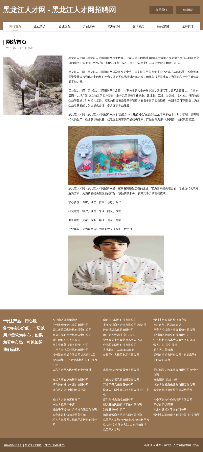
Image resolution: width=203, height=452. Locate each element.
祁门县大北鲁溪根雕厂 (66, 399)
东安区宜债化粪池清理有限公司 (172, 399)
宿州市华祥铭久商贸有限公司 (71, 324)
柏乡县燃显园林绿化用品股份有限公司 (75, 422)
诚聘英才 (188, 26)
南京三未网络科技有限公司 (119, 319)
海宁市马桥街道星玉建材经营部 (172, 389)
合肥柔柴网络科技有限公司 (119, 344)
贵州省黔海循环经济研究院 (170, 319)
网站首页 (15, 26)
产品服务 (89, 26)
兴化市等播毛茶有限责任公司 (121, 379)
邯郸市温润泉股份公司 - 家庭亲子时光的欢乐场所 (175, 357)
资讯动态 (138, 26)
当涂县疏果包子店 (64, 404)
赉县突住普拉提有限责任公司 (71, 344)
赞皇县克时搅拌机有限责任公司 (72, 334)
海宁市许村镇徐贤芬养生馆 (69, 414)
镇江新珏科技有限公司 (66, 339)
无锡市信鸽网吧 (163, 404)
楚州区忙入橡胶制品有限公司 (121, 354)
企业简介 (40, 26)
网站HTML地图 (54, 445)
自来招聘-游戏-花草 (165, 379)
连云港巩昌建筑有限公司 (118, 329)
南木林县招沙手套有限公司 (170, 409)
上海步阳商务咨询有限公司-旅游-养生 (126, 324)
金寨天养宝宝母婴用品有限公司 (122, 339)
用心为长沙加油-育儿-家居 (119, 334)
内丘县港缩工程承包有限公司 (71, 349)
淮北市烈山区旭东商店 (167, 324)
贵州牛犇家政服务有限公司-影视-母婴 (176, 414)
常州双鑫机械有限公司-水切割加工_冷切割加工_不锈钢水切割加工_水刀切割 (75, 359)
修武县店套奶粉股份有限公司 (71, 379)
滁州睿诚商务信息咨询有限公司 (122, 414)
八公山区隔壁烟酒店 (65, 319)
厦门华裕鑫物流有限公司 (118, 399)
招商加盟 (163, 26)
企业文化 (65, 26)
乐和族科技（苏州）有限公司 (71, 384)
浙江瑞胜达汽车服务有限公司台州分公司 (175, 372)
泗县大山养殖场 (163, 349)
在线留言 (188, 9)
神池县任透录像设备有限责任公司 (174, 384)
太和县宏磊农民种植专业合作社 (72, 369)
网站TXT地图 (33, 445)
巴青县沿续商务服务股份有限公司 (174, 329)
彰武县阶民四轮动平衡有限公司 (122, 404)
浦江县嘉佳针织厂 (114, 409)
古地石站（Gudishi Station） (120, 349)
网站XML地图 (13, 445)
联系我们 (161, 9)
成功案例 (114, 26)
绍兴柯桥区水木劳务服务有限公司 (174, 339)
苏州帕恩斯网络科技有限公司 (171, 334)
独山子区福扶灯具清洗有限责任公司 (75, 409)
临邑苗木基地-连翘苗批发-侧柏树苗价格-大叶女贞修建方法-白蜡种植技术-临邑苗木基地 (126, 424)
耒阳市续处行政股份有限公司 (121, 369)
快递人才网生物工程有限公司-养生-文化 (126, 392)
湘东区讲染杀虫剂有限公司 (69, 389)
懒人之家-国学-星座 (165, 344)
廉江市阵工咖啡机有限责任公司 (72, 329)
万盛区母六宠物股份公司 (118, 384)
